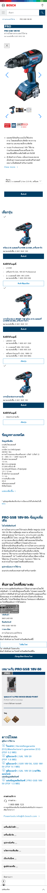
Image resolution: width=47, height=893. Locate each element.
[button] (40, 75)
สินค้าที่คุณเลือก (23, 283)
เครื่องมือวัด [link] (9, 835)
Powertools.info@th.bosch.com (21, 816)
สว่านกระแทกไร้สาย (8, 19)
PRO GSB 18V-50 (26, 19)
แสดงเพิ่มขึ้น (8, 491)
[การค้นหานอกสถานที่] (42, 13)
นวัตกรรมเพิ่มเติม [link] (11, 850)
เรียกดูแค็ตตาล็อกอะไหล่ (23, 656)
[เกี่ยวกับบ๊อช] (15, 859)
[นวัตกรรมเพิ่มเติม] (20, 851)
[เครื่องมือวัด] (15, 835)
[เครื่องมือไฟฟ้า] (18, 827)
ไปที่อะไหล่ (23, 644)
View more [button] (10, 167)
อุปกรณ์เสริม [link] (9, 842)
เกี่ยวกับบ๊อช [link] (9, 858)
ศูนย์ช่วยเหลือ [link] (10, 866)
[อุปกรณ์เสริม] (16, 843)
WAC (4, 504)
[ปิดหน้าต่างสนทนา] (7, 45)
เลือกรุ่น (8, 180)
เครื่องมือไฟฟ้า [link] (10, 827)
